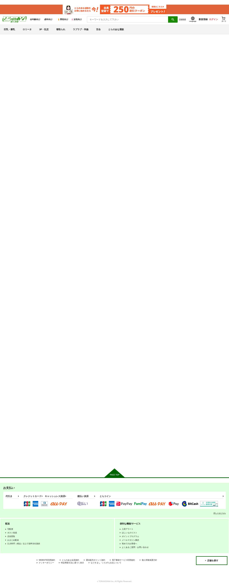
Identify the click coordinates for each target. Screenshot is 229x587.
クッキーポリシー (46, 563)
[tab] (73, 85)
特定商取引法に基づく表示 (72, 563)
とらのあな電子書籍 (27, 37)
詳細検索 (182, 19)
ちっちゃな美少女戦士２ (160, 434)
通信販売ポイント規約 (95, 560)
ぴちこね (91, 359)
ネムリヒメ (186, 211)
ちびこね (60, 359)
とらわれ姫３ (124, 434)
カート (76, 160)
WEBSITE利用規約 (47, 560)
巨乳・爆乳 (9, 29)
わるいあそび (97, 52)
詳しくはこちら (220, 513)
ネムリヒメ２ (124, 211)
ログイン (213, 19)
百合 (98, 29)
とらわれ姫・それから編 (160, 285)
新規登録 (203, 19)
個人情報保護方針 (149, 560)
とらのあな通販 (116, 29)
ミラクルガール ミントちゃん (194, 137)
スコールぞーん (94, 434)
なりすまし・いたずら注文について (106, 563)
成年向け (48, 19)
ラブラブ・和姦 (81, 29)
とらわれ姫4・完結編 (190, 359)
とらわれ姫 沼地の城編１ (130, 137)
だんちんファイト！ (127, 52)
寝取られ (60, 29)
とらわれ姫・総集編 (65, 285)
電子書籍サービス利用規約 (123, 560)
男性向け (63, 19)
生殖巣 (90, 211)
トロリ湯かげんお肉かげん (161, 137)
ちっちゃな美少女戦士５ (98, 285)
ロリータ (27, 29)
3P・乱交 (44, 29)
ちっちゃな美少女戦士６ (67, 211)
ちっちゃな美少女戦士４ (129, 359)
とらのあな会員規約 (70, 560)
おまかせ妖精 (155, 359)
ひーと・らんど (63, 434)
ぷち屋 (108, 52)
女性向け (76, 19)
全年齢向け (35, 19)
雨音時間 (122, 285)
